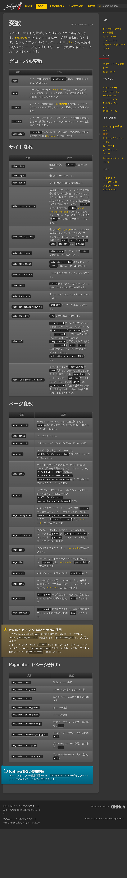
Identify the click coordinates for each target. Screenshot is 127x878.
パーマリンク (110, 150)
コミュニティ (110, 40)
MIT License (9, 822)
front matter (23, 37)
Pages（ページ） (112, 87)
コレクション (110, 99)
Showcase (76, 6)
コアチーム (33, 806)
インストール (110, 36)
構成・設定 (109, 71)
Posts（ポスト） (111, 91)
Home (28, 6)
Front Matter (109, 95)
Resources (57, 6)
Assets (106, 107)
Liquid (72, 42)
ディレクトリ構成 (112, 126)
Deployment (109, 189)
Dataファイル (110, 103)
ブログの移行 (110, 181)
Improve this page (82, 24)
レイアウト (109, 146)
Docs (41, 6)
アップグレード (111, 185)
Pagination (51, 135)
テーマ (106, 154)
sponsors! (119, 818)
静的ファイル (63, 229)
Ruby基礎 (108, 32)
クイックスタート (112, 28)
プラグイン (109, 177)
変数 (105, 134)
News (91, 6)
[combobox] (112, 6)
